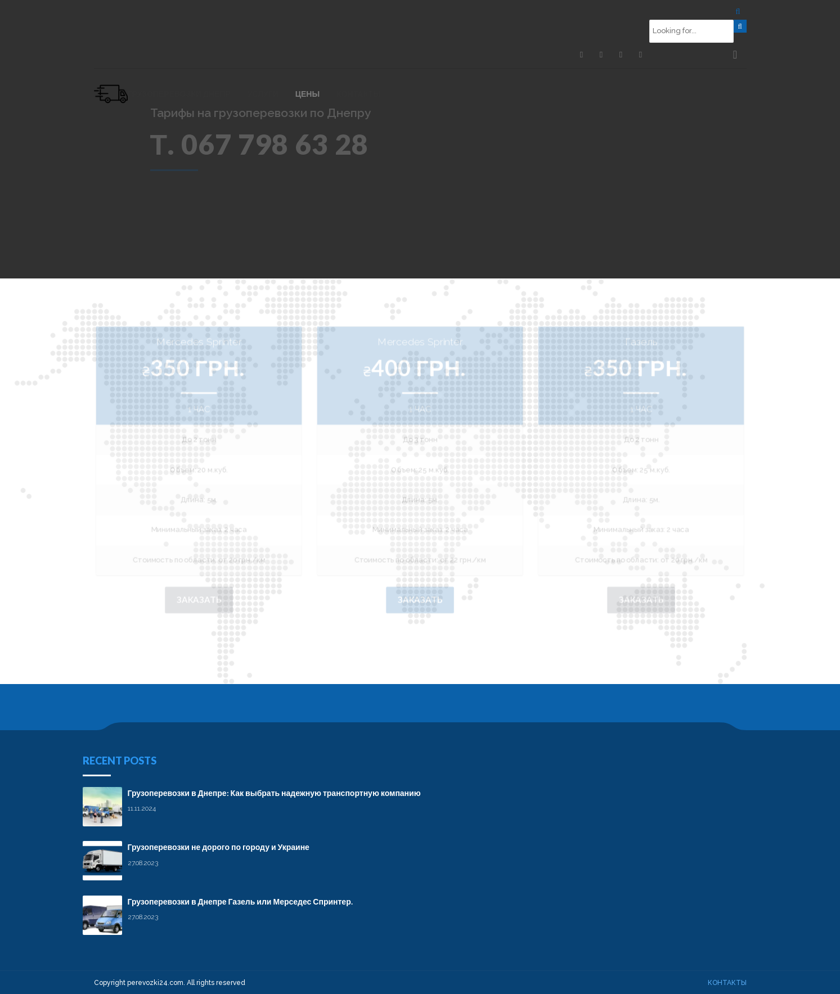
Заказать (198, 599)
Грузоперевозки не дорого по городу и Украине (218, 846)
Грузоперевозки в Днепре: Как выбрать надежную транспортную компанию (274, 792)
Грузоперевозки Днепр (179, 93)
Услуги (263, 93)
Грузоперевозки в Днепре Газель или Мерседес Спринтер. (240, 901)
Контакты (358, 93)
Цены (307, 93)
